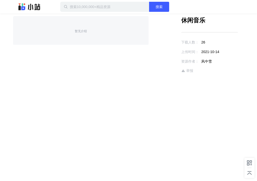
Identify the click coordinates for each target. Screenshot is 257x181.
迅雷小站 (29, 7)
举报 (187, 71)
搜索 (159, 7)
